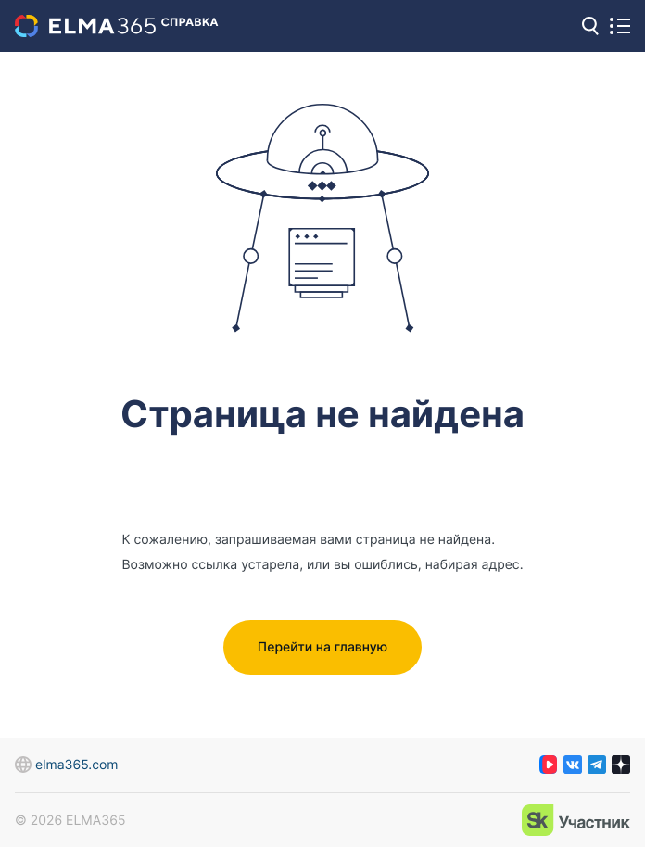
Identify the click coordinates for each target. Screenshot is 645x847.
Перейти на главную (322, 647)
